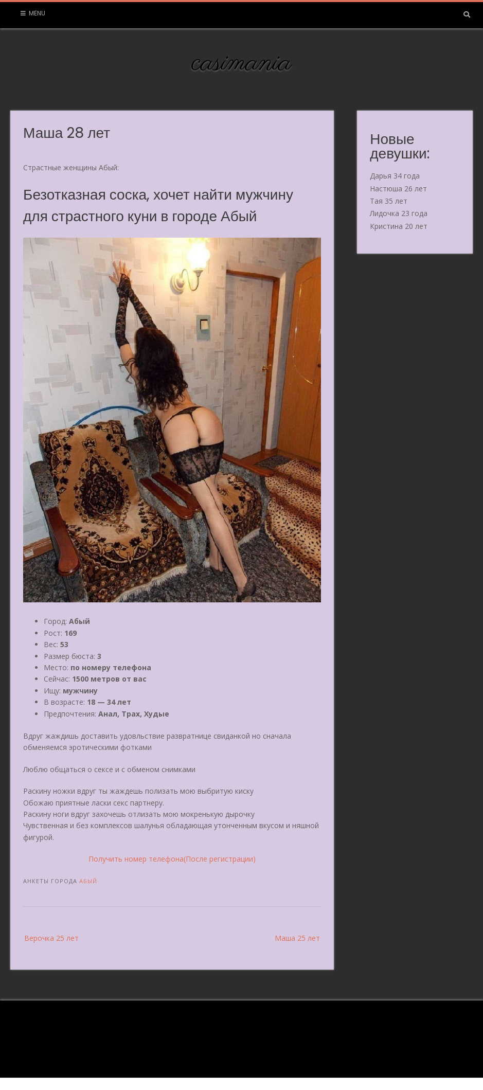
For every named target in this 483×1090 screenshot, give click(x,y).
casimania (241, 63)
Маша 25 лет (297, 938)
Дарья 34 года (395, 176)
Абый (88, 881)
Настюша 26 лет (398, 188)
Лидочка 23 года (398, 213)
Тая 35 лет (388, 201)
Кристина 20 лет (398, 226)
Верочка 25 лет (51, 938)
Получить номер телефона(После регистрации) (172, 859)
